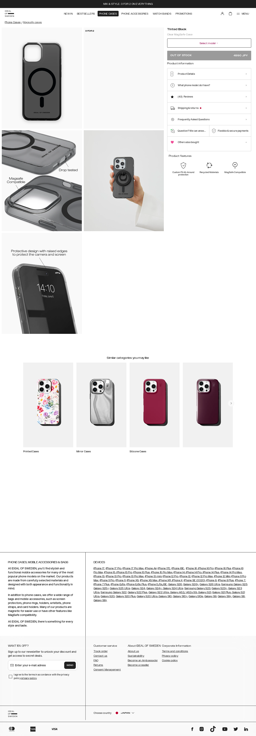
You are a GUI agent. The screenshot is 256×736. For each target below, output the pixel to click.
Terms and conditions (175, 653)
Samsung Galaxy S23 (197, 590)
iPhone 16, (191, 570)
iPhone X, (177, 582)
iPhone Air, (151, 570)
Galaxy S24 (138, 590)
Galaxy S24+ (154, 590)
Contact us (100, 657)
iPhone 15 (109, 574)
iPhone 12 (185, 578)
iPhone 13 (99, 578)
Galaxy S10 (165, 598)
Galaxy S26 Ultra (210, 586)
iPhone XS (133, 582)
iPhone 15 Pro (124, 574)
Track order (101, 653)
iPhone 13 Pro (113, 578)
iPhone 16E (178, 570)
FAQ (96, 662)
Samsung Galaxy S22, (114, 594)
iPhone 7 (240, 582)
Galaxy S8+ (100, 602)
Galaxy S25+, (101, 590)
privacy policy (29, 680)
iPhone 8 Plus (226, 582)
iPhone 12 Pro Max (202, 578)
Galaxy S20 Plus (126, 598)
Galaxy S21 (204, 594)
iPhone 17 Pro (113, 570)
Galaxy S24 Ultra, (173, 590)
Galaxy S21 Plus (221, 594)
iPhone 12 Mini (222, 578)
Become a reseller (138, 666)
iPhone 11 (121, 582)
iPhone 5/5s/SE (157, 586)
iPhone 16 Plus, (223, 570)
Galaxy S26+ (190, 586)
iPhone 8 (211, 582)
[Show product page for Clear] (233, 81)
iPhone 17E (164, 570)
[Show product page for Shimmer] (209, 81)
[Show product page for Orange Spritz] (197, 81)
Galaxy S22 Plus (137, 594)
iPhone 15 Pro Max (161, 574)
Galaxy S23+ (219, 590)
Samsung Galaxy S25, (234, 586)
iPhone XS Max (149, 582)
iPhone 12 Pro (170, 578)
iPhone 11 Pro (107, 582)
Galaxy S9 (210, 598)
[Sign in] (222, 14)
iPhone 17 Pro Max (133, 570)
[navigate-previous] (234, 389)
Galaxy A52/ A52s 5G (183, 594)
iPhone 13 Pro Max (133, 578)
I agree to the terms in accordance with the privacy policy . (41, 678)
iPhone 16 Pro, (205, 570)
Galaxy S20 (108, 598)
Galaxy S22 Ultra (159, 594)
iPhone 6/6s (118, 586)
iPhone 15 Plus (141, 574)
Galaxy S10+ (180, 598)
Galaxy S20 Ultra (147, 598)
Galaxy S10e (196, 598)
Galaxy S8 (239, 598)
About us (133, 653)
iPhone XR (164, 582)
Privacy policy (170, 657)
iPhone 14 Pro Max (231, 574)
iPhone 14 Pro (193, 574)
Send (70, 667)
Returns (98, 666)
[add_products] (68, 422)
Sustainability (136, 657)
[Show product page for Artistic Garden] (246, 81)
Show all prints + (241, 68)
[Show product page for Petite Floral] (221, 81)
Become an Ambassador (143, 662)
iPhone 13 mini (153, 578)
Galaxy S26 (175, 586)
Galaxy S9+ (224, 598)
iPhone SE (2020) (194, 582)
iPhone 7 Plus (102, 586)
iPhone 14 (179, 574)
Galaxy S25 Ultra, (120, 590)
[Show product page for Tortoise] (172, 81)
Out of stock (209, 55)
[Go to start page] (9, 13)
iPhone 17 (99, 570)
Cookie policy (170, 662)
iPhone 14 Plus (210, 574)
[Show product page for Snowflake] (184, 81)
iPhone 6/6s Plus (136, 586)
